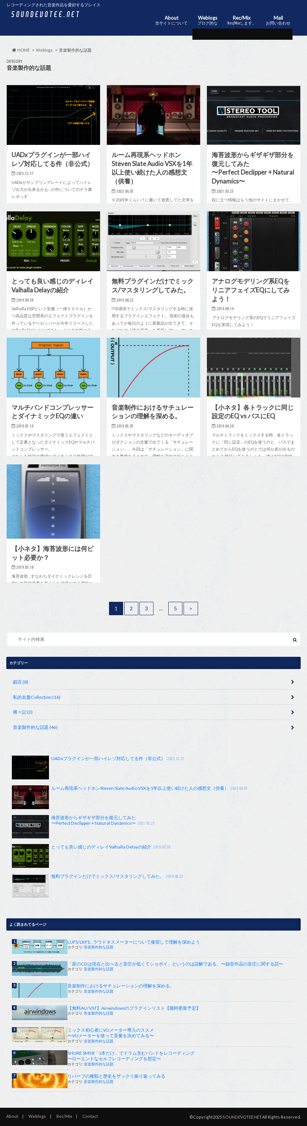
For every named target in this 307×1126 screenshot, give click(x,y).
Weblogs (207, 20)
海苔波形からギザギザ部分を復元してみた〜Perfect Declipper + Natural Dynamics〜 (84, 826)
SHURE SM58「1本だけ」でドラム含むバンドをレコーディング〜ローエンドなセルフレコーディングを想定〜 (131, 1055)
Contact (90, 1116)
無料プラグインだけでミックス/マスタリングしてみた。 (98, 885)
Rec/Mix (241, 20)
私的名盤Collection (36, 697)
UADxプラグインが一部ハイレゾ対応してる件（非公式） (99, 767)
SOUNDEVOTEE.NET (241, 1116)
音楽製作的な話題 (35, 727)
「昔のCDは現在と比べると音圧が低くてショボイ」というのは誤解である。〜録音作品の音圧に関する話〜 (175, 964)
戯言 (20, 682)
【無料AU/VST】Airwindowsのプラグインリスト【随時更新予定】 (134, 1008)
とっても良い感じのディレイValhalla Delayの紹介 (92, 856)
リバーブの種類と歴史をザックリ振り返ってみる (116, 1076)
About (171, 20)
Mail (278, 20)
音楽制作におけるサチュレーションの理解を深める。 (120, 986)
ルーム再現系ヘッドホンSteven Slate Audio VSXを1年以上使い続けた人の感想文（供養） (130, 797)
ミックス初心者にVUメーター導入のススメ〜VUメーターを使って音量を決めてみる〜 (110, 1032)
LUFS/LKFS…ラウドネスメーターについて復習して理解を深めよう (133, 942)
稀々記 (23, 712)
